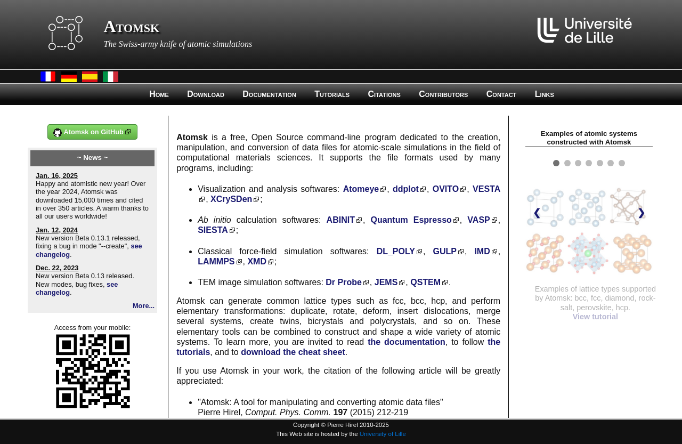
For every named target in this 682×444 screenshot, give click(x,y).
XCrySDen (231, 199)
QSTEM (425, 282)
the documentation (406, 341)
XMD (256, 261)
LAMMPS (216, 261)
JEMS (386, 282)
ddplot (406, 188)
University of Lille (383, 434)
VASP (478, 219)
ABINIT (341, 219)
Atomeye (361, 188)
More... (144, 306)
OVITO (446, 188)
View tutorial (595, 316)
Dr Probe (344, 282)
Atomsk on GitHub (88, 132)
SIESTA (213, 230)
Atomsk (132, 26)
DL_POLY (396, 251)
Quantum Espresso (410, 219)
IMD (482, 251)
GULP (444, 251)
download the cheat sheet (293, 352)
